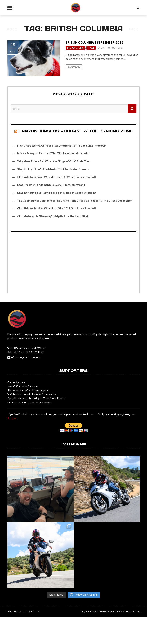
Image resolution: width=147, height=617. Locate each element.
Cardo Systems (16, 382)
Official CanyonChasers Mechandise (29, 402)
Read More (74, 66)
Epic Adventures (75, 48)
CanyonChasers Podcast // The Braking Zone (75, 131)
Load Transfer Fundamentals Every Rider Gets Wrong (51, 184)
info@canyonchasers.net (25, 357)
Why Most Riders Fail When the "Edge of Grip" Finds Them (54, 161)
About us (34, 611)
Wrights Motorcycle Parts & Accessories (31, 394)
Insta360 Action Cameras (22, 386)
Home (9, 611)
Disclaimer (20, 611)
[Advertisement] (73, 263)
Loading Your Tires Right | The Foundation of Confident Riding (56, 192)
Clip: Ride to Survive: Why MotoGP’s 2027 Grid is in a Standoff (56, 177)
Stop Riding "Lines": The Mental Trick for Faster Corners (53, 169)
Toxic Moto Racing (54, 398)
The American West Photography (27, 390)
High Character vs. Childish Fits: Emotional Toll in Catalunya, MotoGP (61, 145)
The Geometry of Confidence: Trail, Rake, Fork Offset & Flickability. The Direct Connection (74, 200)
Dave (103, 48)
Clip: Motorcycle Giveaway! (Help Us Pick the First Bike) (52, 216)
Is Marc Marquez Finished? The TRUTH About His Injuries (53, 153)
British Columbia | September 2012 (94, 42)
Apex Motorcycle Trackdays (24, 398)
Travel (91, 48)
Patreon (12, 418)
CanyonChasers (114, 611)
